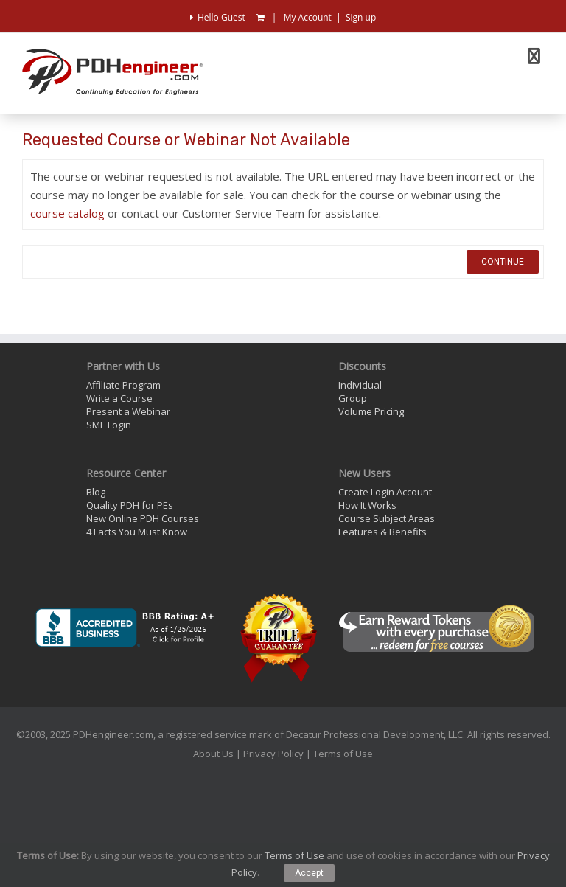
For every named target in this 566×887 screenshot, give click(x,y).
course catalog (67, 213)
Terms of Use (343, 753)
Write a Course (119, 398)
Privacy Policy (273, 753)
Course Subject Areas (386, 518)
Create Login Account (385, 491)
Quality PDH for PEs (129, 505)
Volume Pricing (371, 411)
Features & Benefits (382, 531)
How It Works (367, 505)
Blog (95, 491)
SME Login (108, 424)
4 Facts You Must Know (136, 531)
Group (352, 398)
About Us (213, 753)
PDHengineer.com (113, 734)
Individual (360, 385)
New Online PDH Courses (142, 518)
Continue (502, 262)
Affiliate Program (123, 385)
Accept (309, 873)
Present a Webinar (128, 411)
